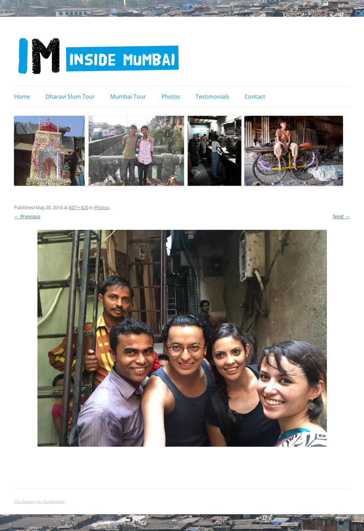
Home (22, 96)
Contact (255, 96)
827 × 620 (78, 207)
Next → (341, 216)
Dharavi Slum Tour (70, 96)
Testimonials (212, 96)
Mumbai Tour (128, 96)
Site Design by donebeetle (39, 501)
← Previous (27, 216)
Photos (170, 96)
